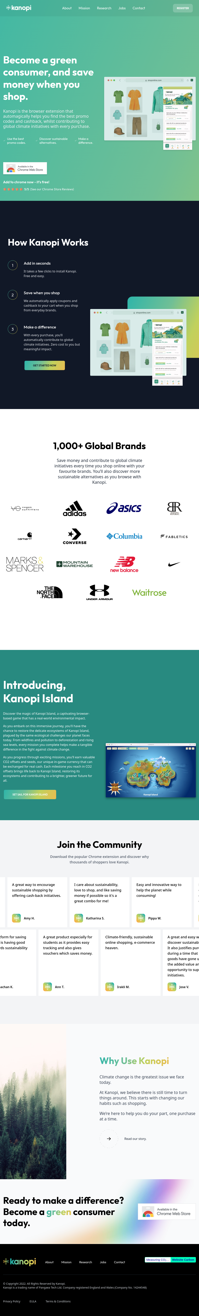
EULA (33, 1301)
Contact (139, 8)
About (67, 8)
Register (183, 8)
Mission (84, 8)
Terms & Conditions (58, 1301)
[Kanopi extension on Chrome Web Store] (25, 168)
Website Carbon (183, 1259)
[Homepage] (18, 8)
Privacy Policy (11, 1301)
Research (104, 8)
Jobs (122, 8)
